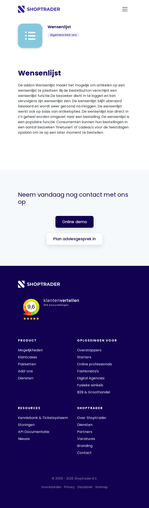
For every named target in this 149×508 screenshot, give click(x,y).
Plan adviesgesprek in (74, 239)
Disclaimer (85, 487)
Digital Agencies (91, 378)
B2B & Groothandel (93, 392)
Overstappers (89, 350)
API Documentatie (33, 431)
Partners (84, 431)
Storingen (26, 424)
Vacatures (86, 438)
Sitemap (101, 487)
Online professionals (94, 364)
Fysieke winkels (90, 385)
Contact (84, 452)
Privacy (69, 487)
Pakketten (27, 364)
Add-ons (25, 371)
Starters (84, 357)
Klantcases (27, 357)
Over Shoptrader (91, 417)
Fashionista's (88, 371)
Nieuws (24, 438)
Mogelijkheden (30, 350)
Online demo (74, 221)
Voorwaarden (51, 487)
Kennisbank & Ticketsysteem (43, 417)
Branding (84, 445)
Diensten (25, 378)
